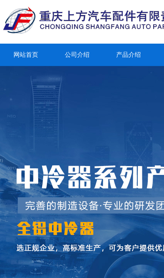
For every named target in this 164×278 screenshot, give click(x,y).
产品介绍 (128, 54)
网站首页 (26, 54)
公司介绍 (77, 54)
